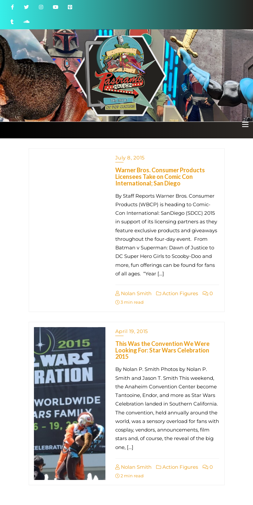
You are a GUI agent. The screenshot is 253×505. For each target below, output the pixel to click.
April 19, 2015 (131, 331)
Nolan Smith (133, 293)
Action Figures (177, 293)
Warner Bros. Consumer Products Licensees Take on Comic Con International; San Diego (160, 176)
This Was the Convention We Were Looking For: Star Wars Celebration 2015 (162, 350)
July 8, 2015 (130, 157)
